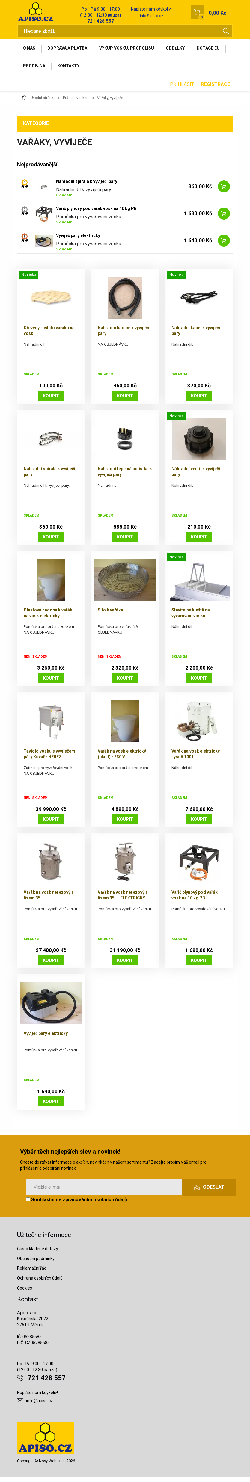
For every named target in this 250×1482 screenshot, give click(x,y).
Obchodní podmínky (36, 1263)
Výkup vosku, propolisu (130, 50)
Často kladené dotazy (37, 1253)
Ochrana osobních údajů (40, 1282)
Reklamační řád (31, 1272)
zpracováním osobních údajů (95, 1204)
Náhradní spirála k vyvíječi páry (86, 185)
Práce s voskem (76, 102)
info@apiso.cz (151, 16)
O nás (30, 50)
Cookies (24, 1292)
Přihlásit (182, 89)
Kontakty (107, 69)
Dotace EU (35, 69)
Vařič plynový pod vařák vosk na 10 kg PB (96, 213)
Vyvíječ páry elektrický (78, 240)
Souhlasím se (76, 1204)
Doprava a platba (70, 50)
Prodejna (72, 69)
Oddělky (180, 50)
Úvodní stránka (38, 102)
